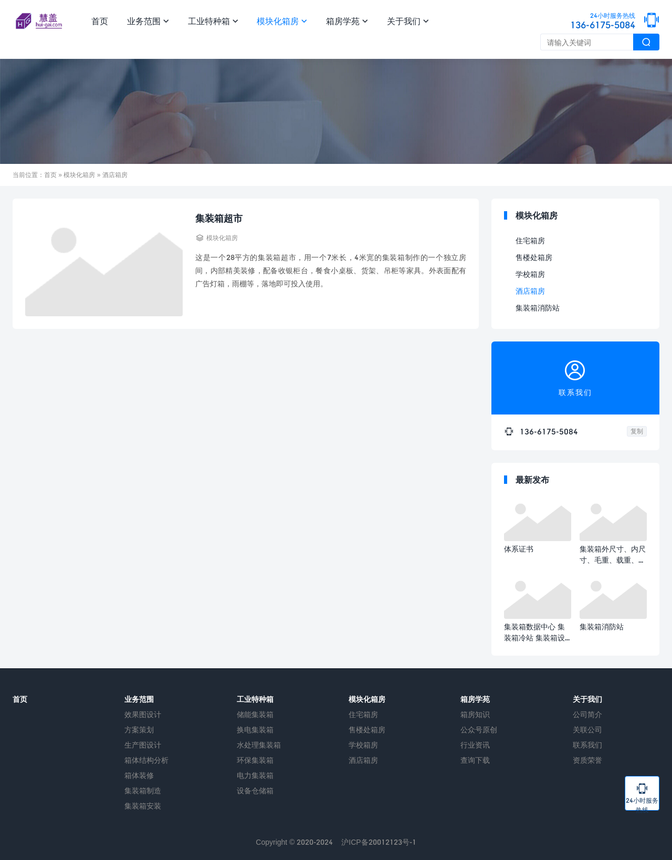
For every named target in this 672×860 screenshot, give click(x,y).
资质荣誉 (587, 759)
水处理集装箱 (259, 744)
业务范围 (148, 21)
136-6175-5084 (602, 21)
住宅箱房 (530, 240)
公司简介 (587, 714)
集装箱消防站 (538, 307)
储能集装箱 (255, 714)
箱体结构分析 (146, 759)
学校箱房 (530, 274)
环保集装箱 (255, 759)
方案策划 (139, 729)
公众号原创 (478, 729)
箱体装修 (139, 775)
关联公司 (587, 729)
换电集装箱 (255, 729)
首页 (99, 21)
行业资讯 (475, 744)
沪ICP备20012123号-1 (378, 841)
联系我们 (587, 744)
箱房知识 (475, 714)
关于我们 (408, 21)
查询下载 (475, 759)
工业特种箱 (213, 21)
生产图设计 (142, 744)
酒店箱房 (530, 290)
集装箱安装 (142, 805)
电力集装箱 (255, 775)
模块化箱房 (282, 21)
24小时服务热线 (642, 796)
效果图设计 (142, 714)
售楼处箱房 (534, 257)
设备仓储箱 (255, 790)
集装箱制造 (142, 790)
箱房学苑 (347, 21)
